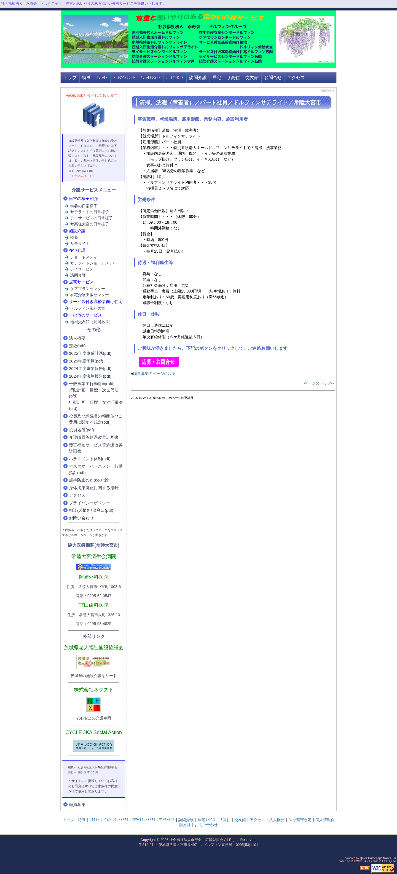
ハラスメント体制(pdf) (90, 458)
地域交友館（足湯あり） (91, 322)
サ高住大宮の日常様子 (89, 224)
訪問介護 (198, 77)
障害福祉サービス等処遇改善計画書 (96, 448)
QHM (392, 861)
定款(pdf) (77, 345)
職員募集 (77, 804)
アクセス (296, 77)
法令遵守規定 (300, 820)
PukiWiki (356, 861)
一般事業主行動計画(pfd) (92, 383)
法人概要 (77, 338)
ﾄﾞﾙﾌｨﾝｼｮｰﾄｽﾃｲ (115, 820)
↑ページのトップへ (318, 383)
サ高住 (233, 77)
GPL (385, 861)
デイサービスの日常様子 (91, 218)
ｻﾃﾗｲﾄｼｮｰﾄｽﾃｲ (143, 820)
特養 (86, 77)
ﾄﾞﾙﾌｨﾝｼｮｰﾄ (124, 77)
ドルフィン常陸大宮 (87, 308)
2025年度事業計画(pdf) (90, 353)
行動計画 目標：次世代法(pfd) (94, 393)
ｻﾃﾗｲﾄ (102, 77)
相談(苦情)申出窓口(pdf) (91, 510)
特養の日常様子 (83, 206)
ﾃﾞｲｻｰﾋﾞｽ (175, 77)
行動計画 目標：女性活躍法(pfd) (96, 405)
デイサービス (81, 269)
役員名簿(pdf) (81, 429)
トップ (70, 77)
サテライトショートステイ (93, 263)
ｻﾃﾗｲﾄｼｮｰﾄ (150, 77)
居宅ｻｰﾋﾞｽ (206, 820)
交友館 (252, 77)
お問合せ (273, 77)
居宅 (216, 77)
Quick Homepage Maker (375, 858)
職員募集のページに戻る (154, 373)
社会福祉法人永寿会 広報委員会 (196, 840)
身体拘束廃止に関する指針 (94, 487)
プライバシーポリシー (89, 502)
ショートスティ (83, 257)
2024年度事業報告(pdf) (90, 368)
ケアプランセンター (87, 288)
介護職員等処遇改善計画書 (94, 437)
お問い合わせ (81, 518)
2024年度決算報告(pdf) (90, 376)
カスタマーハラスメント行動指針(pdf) (96, 469)
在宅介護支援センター (89, 295)
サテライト (80, 243)
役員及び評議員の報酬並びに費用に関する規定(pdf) (96, 419)
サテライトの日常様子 (89, 212)
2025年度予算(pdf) (86, 361)
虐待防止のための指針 (89, 480)
